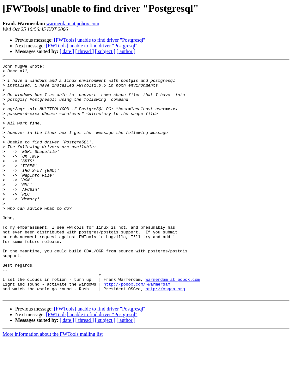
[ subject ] (105, 51)
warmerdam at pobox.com (72, 23)
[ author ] (126, 51)
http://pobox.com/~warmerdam (137, 328)
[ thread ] (84, 51)
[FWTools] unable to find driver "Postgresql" (99, 40)
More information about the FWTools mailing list (53, 380)
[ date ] (67, 51)
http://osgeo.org (165, 334)
